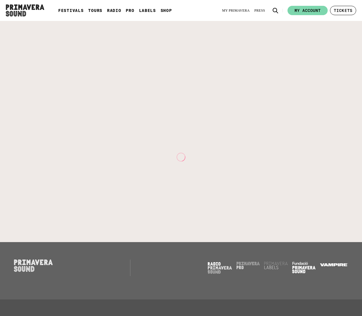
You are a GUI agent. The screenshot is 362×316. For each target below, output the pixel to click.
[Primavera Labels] (276, 267)
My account (307, 10)
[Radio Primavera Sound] (220, 268)
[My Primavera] (236, 10)
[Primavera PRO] (248, 267)
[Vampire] (334, 264)
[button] (275, 10)
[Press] (259, 10)
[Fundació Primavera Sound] (303, 271)
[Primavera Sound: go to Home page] (25, 10)
